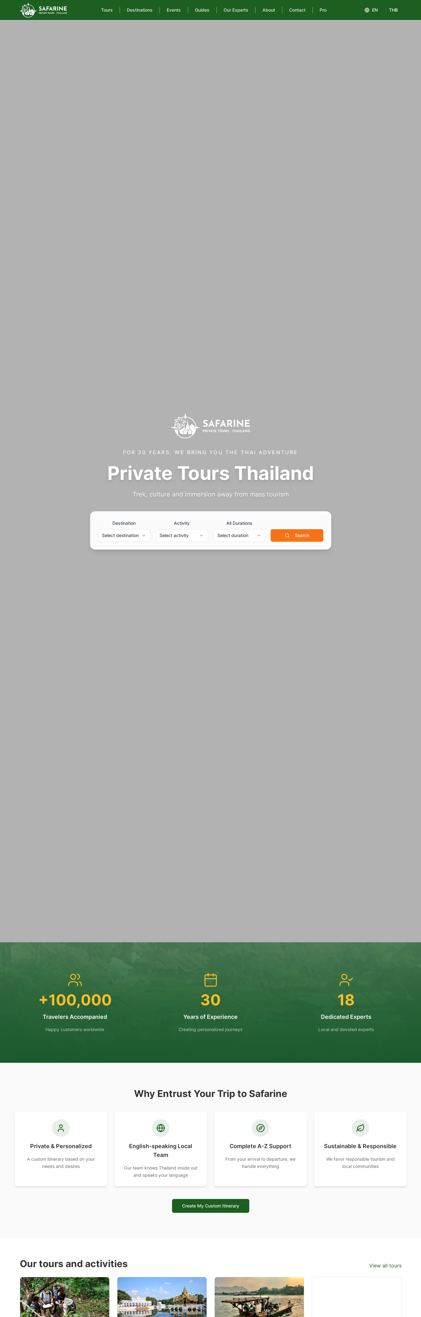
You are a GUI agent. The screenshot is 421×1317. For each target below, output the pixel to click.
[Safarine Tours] (43, 10)
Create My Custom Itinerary (210, 1205)
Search (297, 535)
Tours (107, 10)
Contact (297, 10)
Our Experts (236, 10)
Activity (182, 523)
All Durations (239, 523)
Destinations (140, 10)
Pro (323, 10)
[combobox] (124, 535)
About (268, 10)
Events (174, 10)
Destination (124, 523)
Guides (202, 10)
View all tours (385, 1265)
